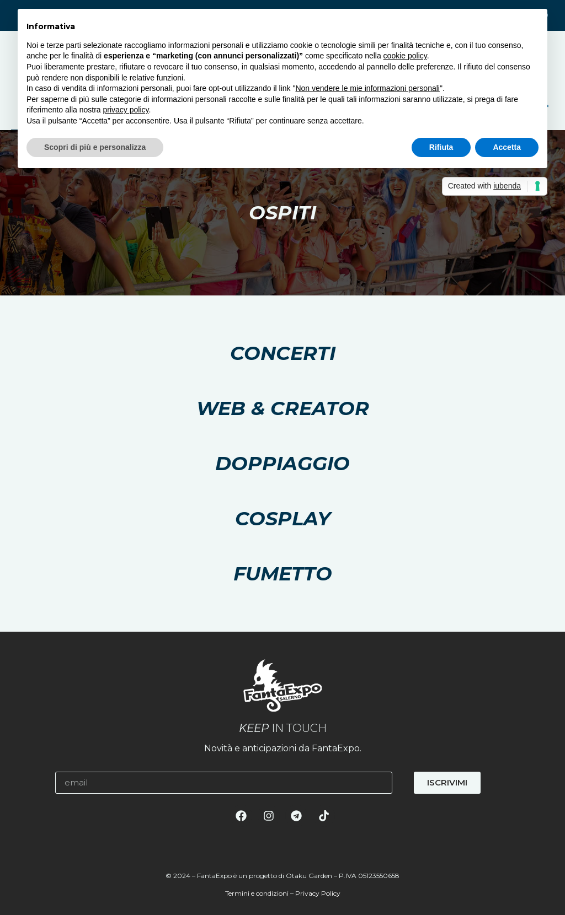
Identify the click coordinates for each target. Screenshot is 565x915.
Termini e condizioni (257, 893)
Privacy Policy (317, 893)
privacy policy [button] (126, 109)
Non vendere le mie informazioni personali (367, 88)
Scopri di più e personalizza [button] (95, 147)
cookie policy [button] (405, 55)
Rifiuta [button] (441, 147)
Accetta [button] (507, 147)
